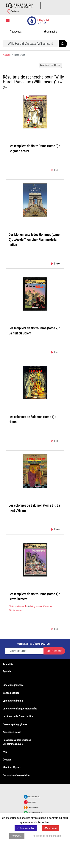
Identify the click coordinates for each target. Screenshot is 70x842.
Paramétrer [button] (17, 836)
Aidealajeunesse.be (35, 813)
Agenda (7, 671)
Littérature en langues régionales (20, 708)
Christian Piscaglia (18, 606)
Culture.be (32, 802)
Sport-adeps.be (33, 807)
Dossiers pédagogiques (15, 724)
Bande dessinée (11, 692)
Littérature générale (13, 700)
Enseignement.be (34, 797)
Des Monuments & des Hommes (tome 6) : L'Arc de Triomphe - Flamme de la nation (34, 240)
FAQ (5, 751)
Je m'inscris (54, 650)
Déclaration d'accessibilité (16, 775)
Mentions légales (12, 767)
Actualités (8, 664)
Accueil (6, 54)
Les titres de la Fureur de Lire (18, 716)
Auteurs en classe (12, 732)
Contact (7, 759)
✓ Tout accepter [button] (25, 828)
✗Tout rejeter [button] (50, 828)
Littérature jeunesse (13, 684)
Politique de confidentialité (46, 836)
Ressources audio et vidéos (17, 739)
